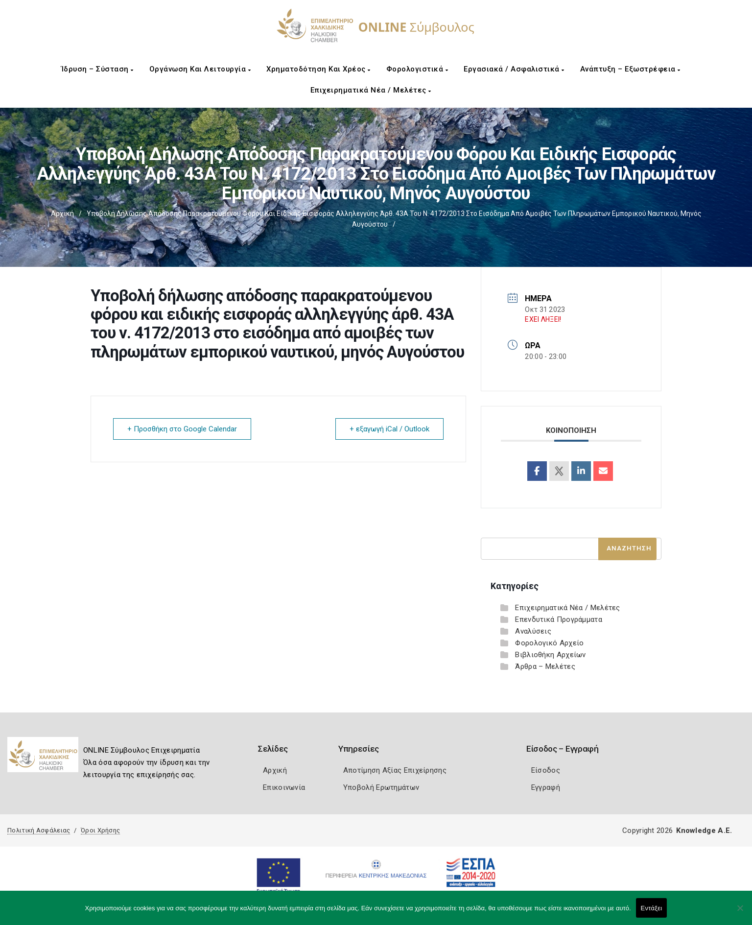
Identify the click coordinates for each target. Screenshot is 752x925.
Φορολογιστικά (417, 69)
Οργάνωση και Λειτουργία (200, 69)
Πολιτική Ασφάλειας (38, 830)
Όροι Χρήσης (100, 830)
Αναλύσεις (533, 631)
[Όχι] (740, 913)
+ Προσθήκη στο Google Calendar (182, 429)
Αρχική (62, 213)
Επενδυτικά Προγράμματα (558, 619)
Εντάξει (651, 908)
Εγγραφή (545, 787)
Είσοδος (545, 770)
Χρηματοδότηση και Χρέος (318, 69)
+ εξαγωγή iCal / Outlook (389, 429)
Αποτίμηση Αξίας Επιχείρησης (394, 770)
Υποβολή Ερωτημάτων (381, 787)
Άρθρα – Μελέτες (545, 666)
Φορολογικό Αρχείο (549, 643)
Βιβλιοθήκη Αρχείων (550, 654)
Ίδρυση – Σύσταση (97, 69)
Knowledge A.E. (704, 830)
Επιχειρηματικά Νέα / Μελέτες (370, 90)
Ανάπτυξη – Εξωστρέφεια (630, 69)
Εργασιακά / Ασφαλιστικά (514, 69)
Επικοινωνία (284, 787)
